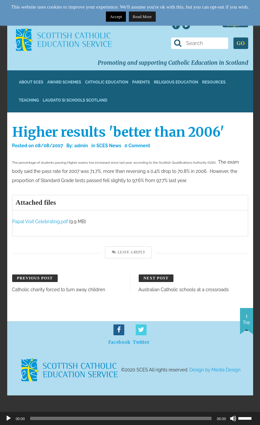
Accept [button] (116, 16)
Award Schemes (64, 82)
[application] (130, 418)
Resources (213, 82)
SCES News (108, 145)
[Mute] (233, 418)
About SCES (31, 82)
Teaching (29, 100)
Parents (141, 82)
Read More (142, 16)
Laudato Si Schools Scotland (75, 100)
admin (81, 145)
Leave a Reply (128, 252)
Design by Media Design (215, 369)
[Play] (8, 418)
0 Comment (137, 145)
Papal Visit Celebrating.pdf (40, 221)
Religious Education (176, 82)
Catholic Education (106, 82)
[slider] (247, 418)
